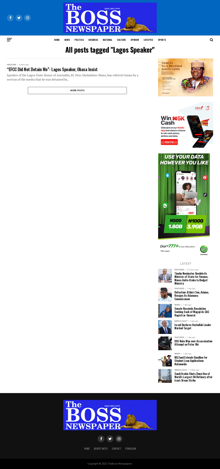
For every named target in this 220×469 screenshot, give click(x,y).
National (107, 39)
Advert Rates (101, 448)
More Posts (77, 91)
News (67, 39)
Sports (162, 39)
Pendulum (130, 448)
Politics (79, 39)
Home (57, 39)
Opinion (135, 39)
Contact (116, 448)
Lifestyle (148, 39)
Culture (121, 39)
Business (93, 39)
